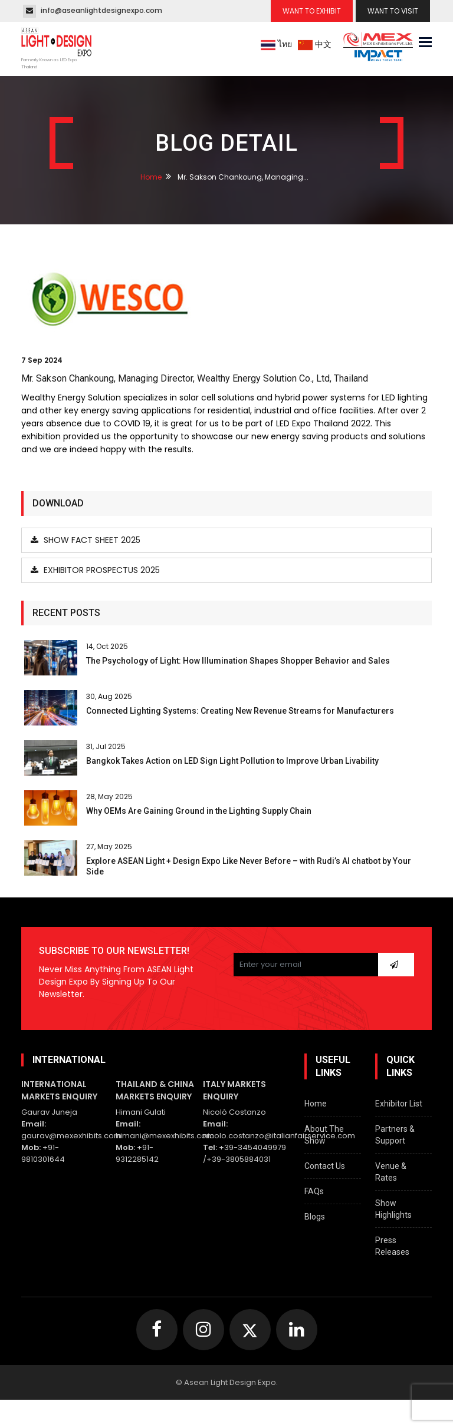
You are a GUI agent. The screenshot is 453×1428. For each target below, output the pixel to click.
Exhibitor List (398, 1103)
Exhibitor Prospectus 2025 (95, 570)
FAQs (314, 1191)
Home (151, 177)
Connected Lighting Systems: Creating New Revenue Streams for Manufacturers (240, 710)
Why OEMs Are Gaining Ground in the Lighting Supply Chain (198, 811)
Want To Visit (392, 11)
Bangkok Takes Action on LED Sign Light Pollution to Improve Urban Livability (232, 761)
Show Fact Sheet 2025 (85, 540)
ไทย (276, 44)
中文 (314, 44)
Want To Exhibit (312, 11)
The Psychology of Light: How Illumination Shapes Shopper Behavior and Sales (238, 660)
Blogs (314, 1216)
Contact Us (324, 1166)
